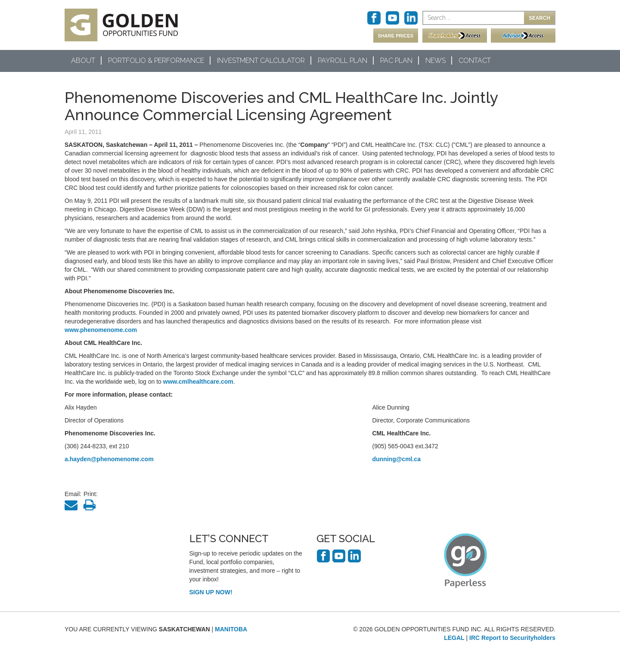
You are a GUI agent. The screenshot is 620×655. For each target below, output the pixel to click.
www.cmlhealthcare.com (198, 381)
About (83, 60)
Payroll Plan (342, 60)
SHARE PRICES (396, 35)
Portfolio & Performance (156, 60)
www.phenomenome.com (101, 329)
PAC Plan (396, 60)
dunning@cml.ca (396, 459)
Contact (475, 60)
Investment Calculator (261, 60)
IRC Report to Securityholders (512, 637)
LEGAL (454, 637)
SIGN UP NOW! (210, 592)
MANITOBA (231, 629)
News (435, 60)
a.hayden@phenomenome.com (109, 459)
